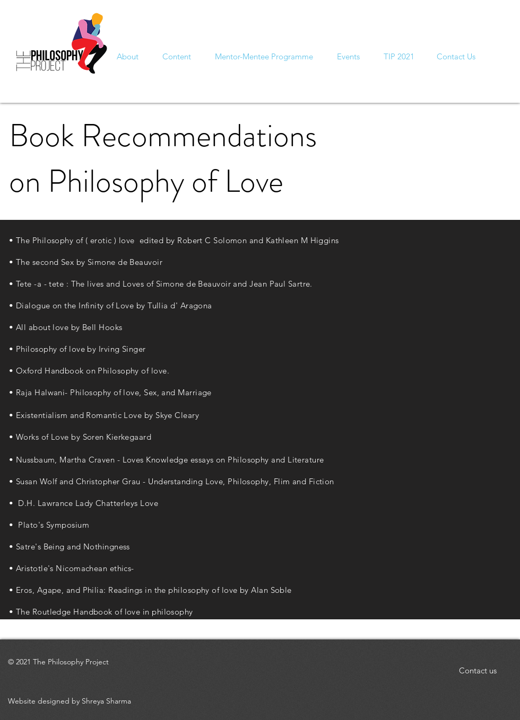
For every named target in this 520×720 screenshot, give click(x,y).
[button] (456, 56)
